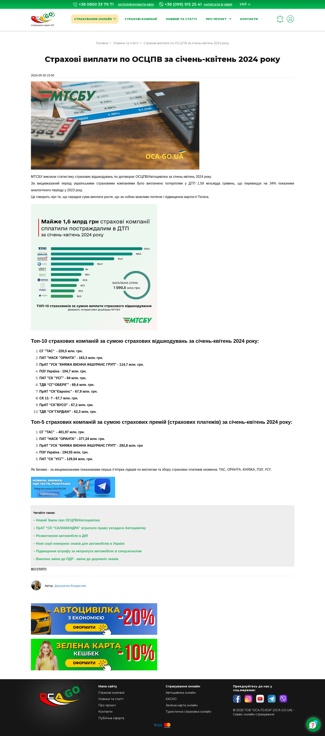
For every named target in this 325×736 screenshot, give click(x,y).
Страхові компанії (141, 19)
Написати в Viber (218, 4)
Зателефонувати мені (136, 4)
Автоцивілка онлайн (181, 692)
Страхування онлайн (93, 19)
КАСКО (171, 699)
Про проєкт (216, 19)
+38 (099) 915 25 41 (180, 4)
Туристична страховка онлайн (188, 711)
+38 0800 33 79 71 (93, 4)
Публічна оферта (111, 718)
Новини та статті (181, 19)
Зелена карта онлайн (182, 705)
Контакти (249, 19)
